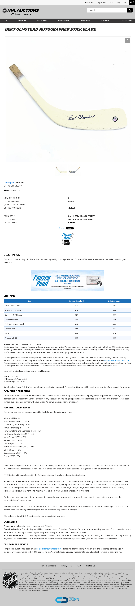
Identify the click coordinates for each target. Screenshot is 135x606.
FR (125, 3)
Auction (71, 222)
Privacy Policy (66, 566)
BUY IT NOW (85, 21)
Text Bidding (127, 21)
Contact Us (90, 566)
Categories (42, 21)
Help (118, 3)
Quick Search (64, 21)
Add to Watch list (12, 190)
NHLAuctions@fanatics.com (48, 548)
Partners (22, 21)
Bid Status (105, 21)
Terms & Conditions (48, 566)
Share (61, 228)
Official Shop (89, 3)
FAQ (111, 3)
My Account (102, 3)
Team (4, 21)
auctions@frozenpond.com (116, 360)
